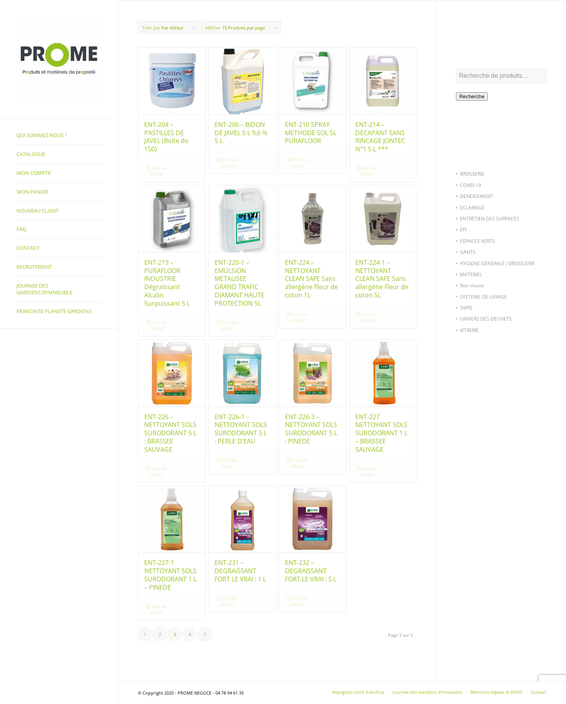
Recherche (471, 96)
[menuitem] (59, 135)
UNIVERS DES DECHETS (486, 318)
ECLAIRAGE (472, 207)
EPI (463, 229)
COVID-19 (470, 185)
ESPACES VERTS (477, 241)
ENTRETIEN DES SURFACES (489, 218)
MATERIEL (471, 274)
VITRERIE (469, 330)
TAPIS (466, 307)
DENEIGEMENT (476, 196)
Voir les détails (157, 170)
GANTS (468, 252)
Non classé (472, 285)
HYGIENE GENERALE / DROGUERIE (497, 263)
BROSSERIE (472, 173)
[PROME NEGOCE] (59, 59)
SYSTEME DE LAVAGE (483, 296)
